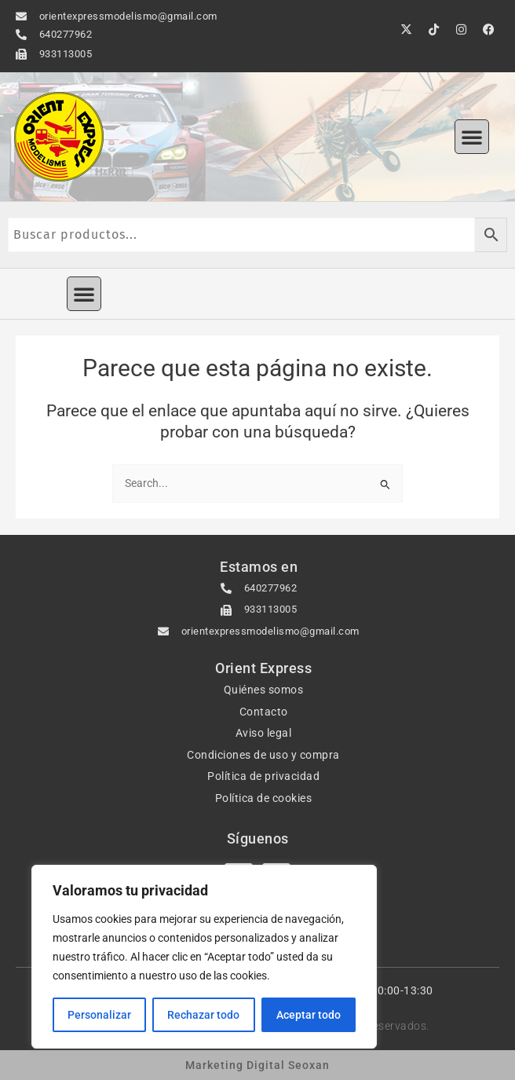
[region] (204, 957)
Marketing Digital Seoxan (257, 1065)
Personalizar (99, 1015)
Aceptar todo (308, 1015)
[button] (472, 136)
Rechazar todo (203, 1015)
